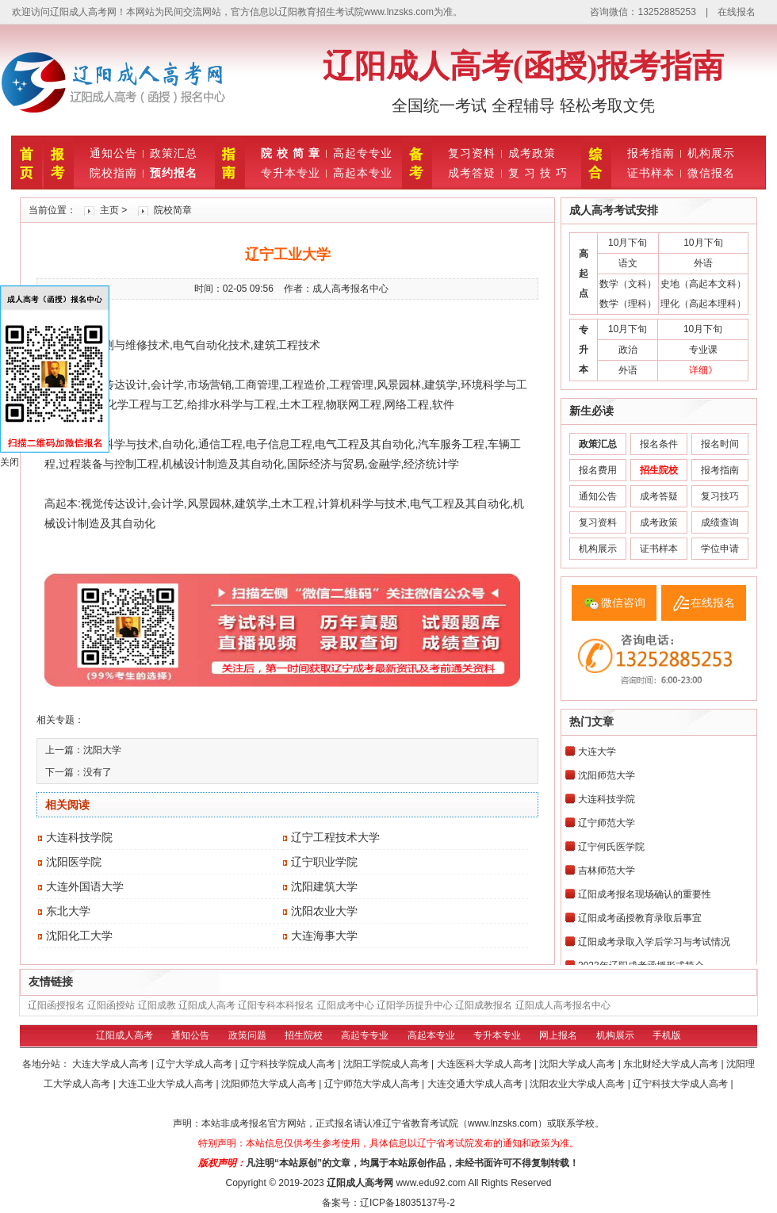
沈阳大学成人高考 (578, 1064)
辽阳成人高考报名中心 (562, 1005)
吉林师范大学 (606, 870)
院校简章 (173, 210)
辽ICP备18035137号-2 (407, 1202)
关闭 (9, 462)
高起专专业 (362, 153)
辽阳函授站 (111, 1005)
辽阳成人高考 (206, 1005)
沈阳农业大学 (324, 911)
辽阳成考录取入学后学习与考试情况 (654, 941)
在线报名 (737, 11)
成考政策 (532, 153)
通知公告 (113, 153)
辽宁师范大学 (606, 822)
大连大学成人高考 (111, 1064)
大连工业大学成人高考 (167, 1083)
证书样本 (651, 172)
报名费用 (598, 470)
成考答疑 (472, 172)
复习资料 (472, 153)
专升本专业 (290, 172)
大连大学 (597, 751)
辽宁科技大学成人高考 (681, 1083)
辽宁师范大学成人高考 (373, 1083)
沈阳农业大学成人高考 (578, 1083)
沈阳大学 (102, 750)
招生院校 (304, 1035)
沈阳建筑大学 (324, 886)
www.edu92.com (430, 1182)
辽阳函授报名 (56, 1005)
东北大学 (68, 911)
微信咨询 (623, 602)
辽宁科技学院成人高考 (289, 1064)
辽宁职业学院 (324, 861)
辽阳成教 (157, 1005)
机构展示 (711, 153)
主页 (109, 210)
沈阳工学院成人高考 (387, 1064)
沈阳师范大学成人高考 (270, 1083)
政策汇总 (173, 153)
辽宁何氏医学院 (611, 846)
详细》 (703, 370)
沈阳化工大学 (79, 935)
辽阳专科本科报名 (276, 1005)
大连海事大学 (324, 935)
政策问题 (247, 1035)
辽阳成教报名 (483, 1005)
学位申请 (720, 548)
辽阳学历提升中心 (415, 1005)
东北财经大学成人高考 (672, 1064)
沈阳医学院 (73, 861)
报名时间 (720, 444)
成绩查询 (720, 522)
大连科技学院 (79, 837)
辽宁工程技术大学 (335, 837)
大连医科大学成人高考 (485, 1064)
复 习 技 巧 (538, 172)
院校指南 (113, 172)
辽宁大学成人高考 (195, 1064)
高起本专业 (362, 172)
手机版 (667, 1035)
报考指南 (651, 153)
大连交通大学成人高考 (476, 1083)
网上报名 (558, 1035)
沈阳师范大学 (606, 775)
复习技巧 (720, 496)
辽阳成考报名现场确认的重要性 (644, 894)
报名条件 (659, 444)
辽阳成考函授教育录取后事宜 (640, 918)
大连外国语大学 (85, 886)
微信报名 (711, 172)
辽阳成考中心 (345, 1005)
